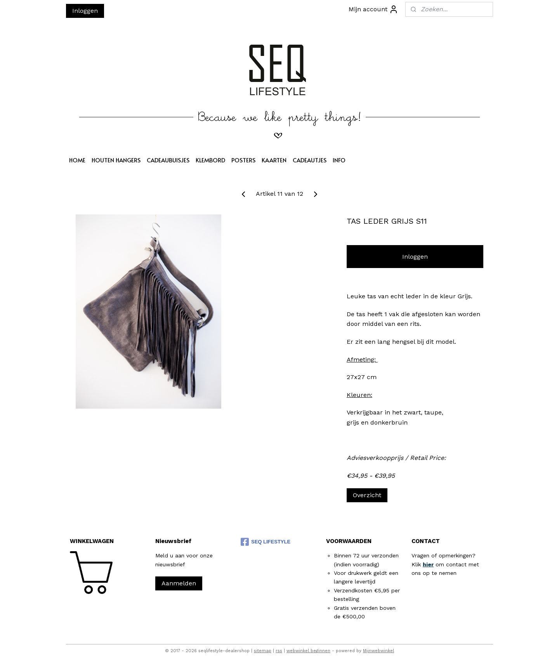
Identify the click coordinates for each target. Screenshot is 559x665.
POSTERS (243, 160)
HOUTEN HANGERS (116, 160)
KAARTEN (274, 160)
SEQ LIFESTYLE (265, 542)
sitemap (262, 650)
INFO (339, 160)
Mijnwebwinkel (378, 650)
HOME (77, 160)
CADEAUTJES (309, 160)
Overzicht (367, 495)
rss (279, 650)
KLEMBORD (210, 160)
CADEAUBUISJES (168, 160)
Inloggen (85, 10)
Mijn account (373, 9)
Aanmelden (178, 583)
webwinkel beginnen (308, 650)
